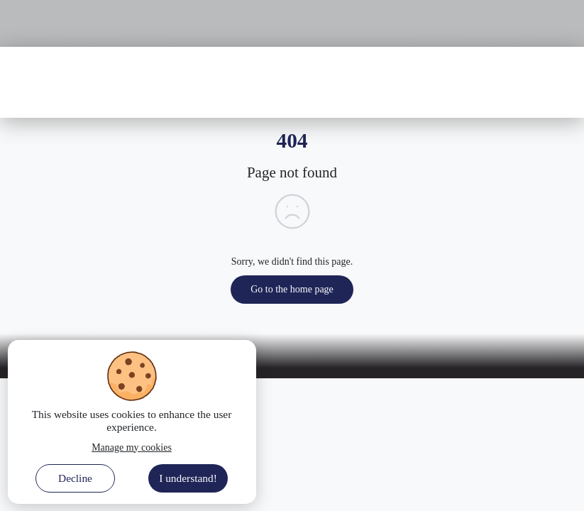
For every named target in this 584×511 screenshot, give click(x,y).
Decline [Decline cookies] (75, 478)
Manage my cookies (132, 447)
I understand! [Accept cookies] (188, 478)
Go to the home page (292, 289)
